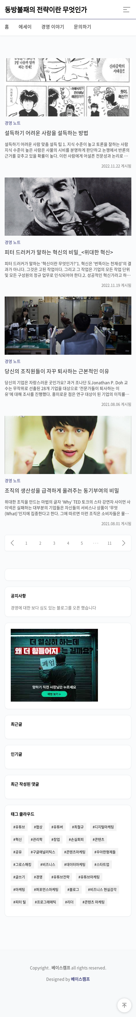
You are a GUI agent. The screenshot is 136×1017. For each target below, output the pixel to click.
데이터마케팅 (75, 864)
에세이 (25, 26)
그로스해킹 (23, 864)
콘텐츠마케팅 (75, 852)
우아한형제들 (106, 852)
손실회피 (77, 839)
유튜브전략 (61, 877)
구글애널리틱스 (44, 852)
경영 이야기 (52, 26)
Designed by (68, 979)
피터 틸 (20, 902)
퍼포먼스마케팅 (47, 889)
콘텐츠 (99, 839)
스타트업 (102, 864)
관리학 (37, 839)
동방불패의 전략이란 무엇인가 (46, 9)
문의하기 (82, 26)
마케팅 (20, 889)
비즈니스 (48, 864)
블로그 (74, 889)
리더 (70, 902)
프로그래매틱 (46, 902)
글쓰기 (20, 877)
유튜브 (20, 827)
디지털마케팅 (104, 827)
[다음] (124, 543)
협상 (39, 827)
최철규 (79, 827)
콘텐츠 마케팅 (95, 902)
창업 (56, 839)
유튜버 (58, 827)
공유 (18, 852)
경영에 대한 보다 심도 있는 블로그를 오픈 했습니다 (53, 607)
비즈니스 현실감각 (103, 889)
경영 (39, 877)
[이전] (12, 543)
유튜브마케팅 (90, 877)
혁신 (18, 839)
